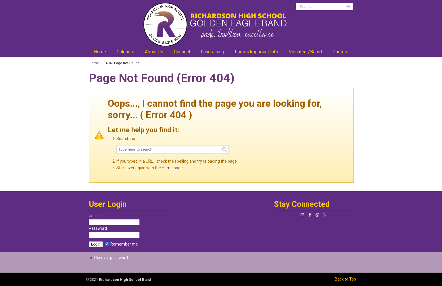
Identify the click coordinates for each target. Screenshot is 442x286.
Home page (172, 168)
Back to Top (345, 279)
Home (94, 63)
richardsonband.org (221, 24)
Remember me (121, 244)
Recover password (111, 257)
